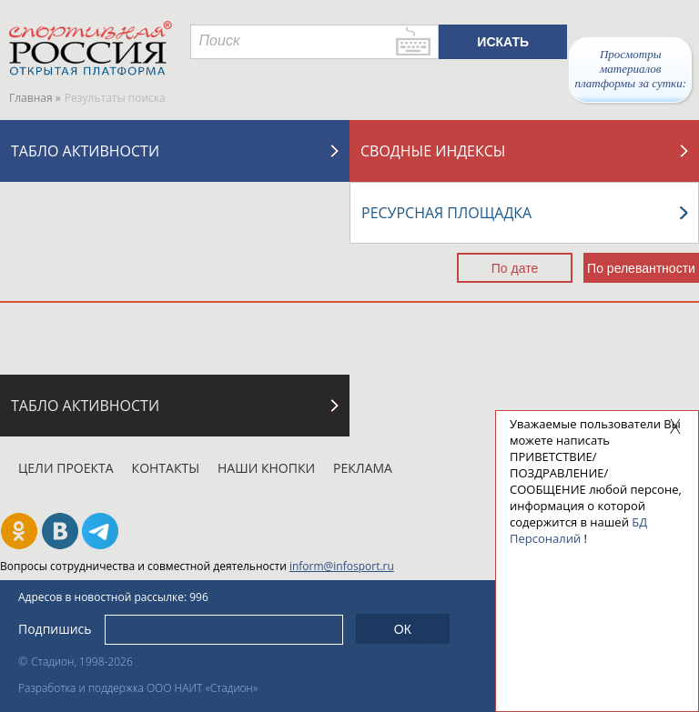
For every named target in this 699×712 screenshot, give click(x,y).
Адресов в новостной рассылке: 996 (113, 597)
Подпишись (55, 628)
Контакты (165, 467)
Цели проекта (66, 467)
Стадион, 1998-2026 (82, 661)
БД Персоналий (578, 530)
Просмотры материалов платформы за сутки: (630, 68)
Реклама (362, 467)
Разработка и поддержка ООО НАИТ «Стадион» (138, 688)
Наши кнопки (266, 467)
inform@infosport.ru (341, 566)
